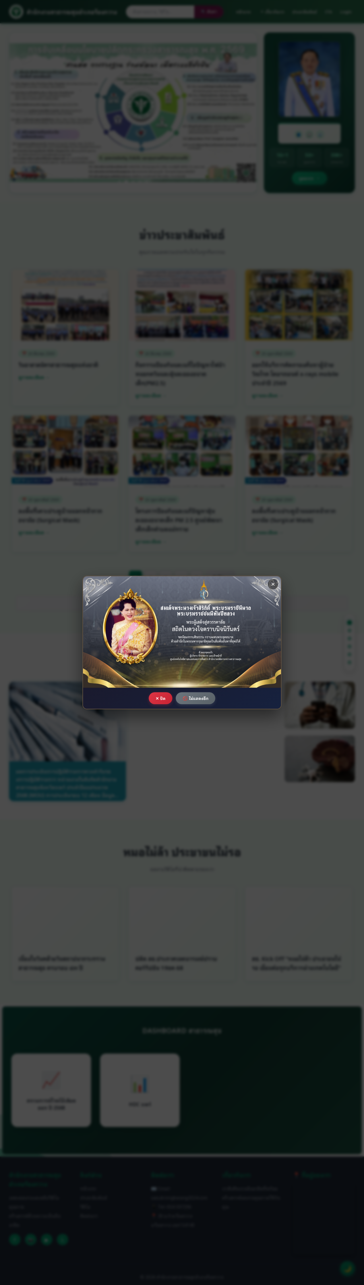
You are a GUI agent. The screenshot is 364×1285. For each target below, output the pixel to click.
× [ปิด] (273, 584)
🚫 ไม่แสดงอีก (195, 698)
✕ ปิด (161, 698)
